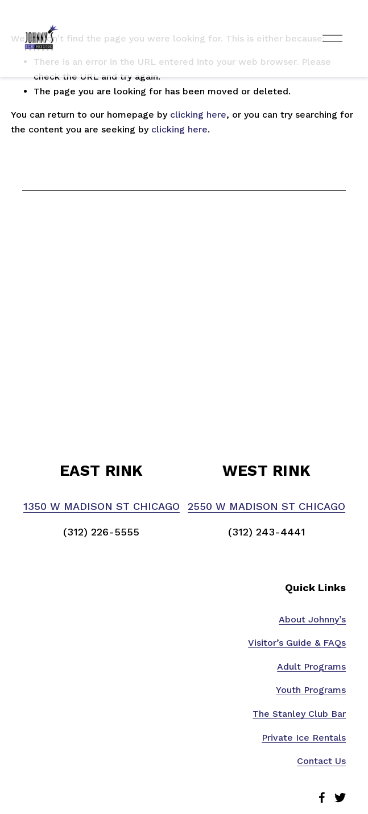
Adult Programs (311, 666)
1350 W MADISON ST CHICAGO (101, 506)
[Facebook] (322, 797)
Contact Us (321, 760)
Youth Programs (311, 689)
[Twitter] (340, 797)
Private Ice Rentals (304, 737)
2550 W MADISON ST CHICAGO (266, 506)
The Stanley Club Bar (299, 713)
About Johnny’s (312, 619)
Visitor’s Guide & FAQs (297, 642)
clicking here (198, 114)
